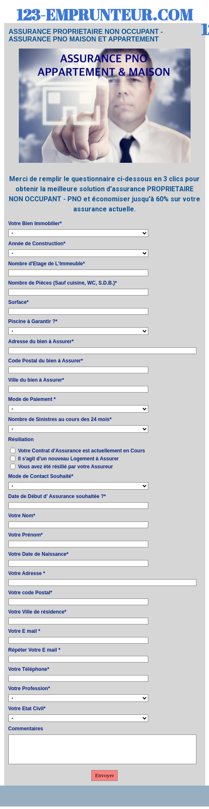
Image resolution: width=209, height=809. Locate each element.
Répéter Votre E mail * (34, 650)
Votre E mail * (24, 631)
